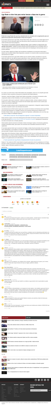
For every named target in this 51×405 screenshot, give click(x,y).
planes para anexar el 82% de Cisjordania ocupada (22, 119)
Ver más (3, 354)
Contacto (22, 389)
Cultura (9, 393)
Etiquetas (4, 154)
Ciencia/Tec (10, 389)
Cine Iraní (16, 389)
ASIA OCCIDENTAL (6, 12)
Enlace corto (4, 159)
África (3, 393)
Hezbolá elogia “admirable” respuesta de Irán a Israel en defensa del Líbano (29, 7)
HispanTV (6, 4)
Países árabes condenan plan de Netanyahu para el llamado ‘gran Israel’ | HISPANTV (19, 84)
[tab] (14, 317)
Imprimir (37, 20)
